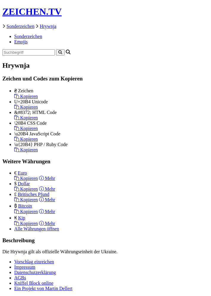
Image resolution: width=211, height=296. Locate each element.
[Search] (60, 52)
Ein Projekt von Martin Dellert (43, 288)
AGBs (20, 277)
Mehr (47, 178)
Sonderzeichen (20, 26)
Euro (22, 172)
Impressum (24, 267)
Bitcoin (25, 205)
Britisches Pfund (33, 194)
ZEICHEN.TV (32, 11)
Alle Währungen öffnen (36, 228)
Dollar (24, 183)
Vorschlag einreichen (34, 261)
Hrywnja (48, 26)
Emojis (21, 41)
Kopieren (26, 96)
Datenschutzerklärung (35, 272)
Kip (21, 217)
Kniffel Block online (33, 283)
